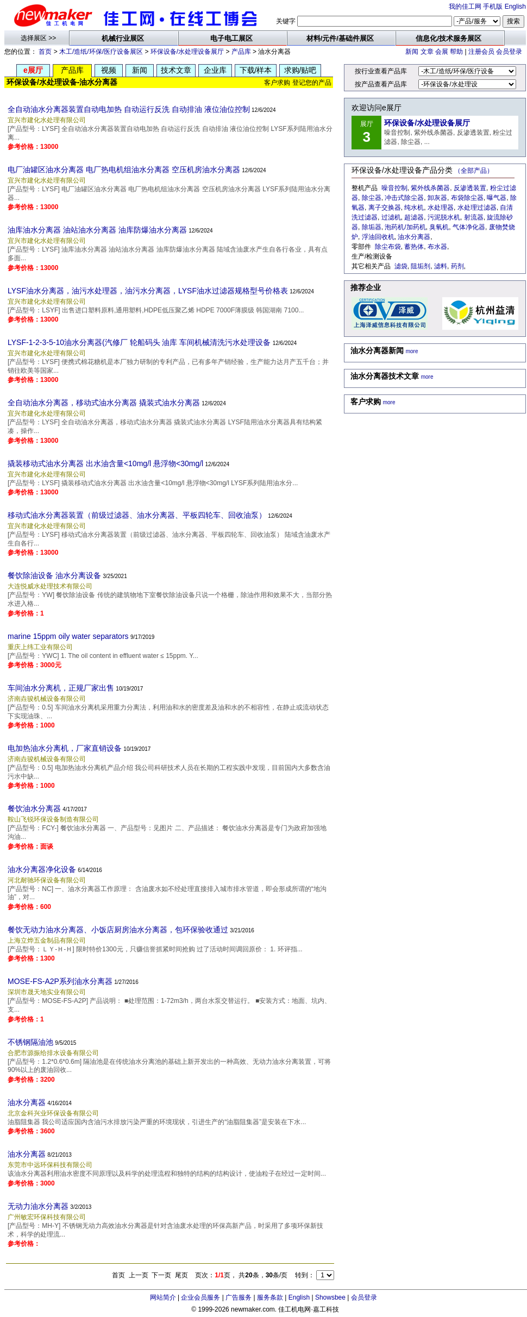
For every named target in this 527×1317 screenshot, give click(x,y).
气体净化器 (469, 227)
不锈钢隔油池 (30, 1042)
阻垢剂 (420, 266)
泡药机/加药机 (405, 227)
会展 (441, 51)
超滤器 (414, 217)
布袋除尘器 (467, 198)
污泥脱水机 (444, 217)
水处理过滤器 (477, 207)
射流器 (474, 217)
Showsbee (330, 1297)
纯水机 (414, 207)
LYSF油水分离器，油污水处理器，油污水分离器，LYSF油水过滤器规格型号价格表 (148, 290)
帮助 (456, 51)
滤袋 (400, 266)
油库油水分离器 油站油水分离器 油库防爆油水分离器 (97, 229)
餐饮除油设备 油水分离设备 (54, 575)
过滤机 (391, 217)
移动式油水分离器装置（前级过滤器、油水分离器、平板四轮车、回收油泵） (137, 515)
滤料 (440, 266)
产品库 (241, 51)
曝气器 (496, 198)
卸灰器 (437, 198)
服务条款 (270, 1297)
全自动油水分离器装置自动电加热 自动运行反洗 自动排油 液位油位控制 (129, 109)
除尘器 (371, 198)
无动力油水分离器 (38, 1206)
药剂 (457, 266)
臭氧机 (439, 227)
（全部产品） (473, 170)
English (515, 6)
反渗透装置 (470, 188)
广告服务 (238, 1297)
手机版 (493, 6)
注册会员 (481, 51)
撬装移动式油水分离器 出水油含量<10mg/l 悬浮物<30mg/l (105, 463)
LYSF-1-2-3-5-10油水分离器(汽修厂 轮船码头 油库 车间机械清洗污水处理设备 (139, 342)
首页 (45, 51)
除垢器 (371, 227)
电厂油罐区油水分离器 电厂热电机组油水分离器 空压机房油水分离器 (124, 169)
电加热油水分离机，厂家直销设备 (65, 748)
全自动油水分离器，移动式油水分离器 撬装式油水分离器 (104, 402)
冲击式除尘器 (404, 198)
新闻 (411, 51)
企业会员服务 (200, 1297)
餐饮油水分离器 (34, 808)
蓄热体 (414, 246)
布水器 (437, 246)
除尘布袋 (388, 246)
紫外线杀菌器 (430, 188)
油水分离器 (27, 1102)
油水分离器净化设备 (42, 869)
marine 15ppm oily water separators (68, 636)
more (412, 351)
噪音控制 (394, 188)
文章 (427, 51)
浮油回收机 (378, 237)
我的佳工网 (465, 6)
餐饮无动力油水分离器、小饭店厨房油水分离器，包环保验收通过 (118, 929)
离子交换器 (384, 207)
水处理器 (441, 207)
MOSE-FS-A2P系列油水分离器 (60, 981)
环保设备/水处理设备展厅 (187, 51)
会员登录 (509, 51)
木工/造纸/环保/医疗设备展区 (101, 51)
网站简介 (163, 1297)
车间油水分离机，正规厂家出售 (61, 687)
